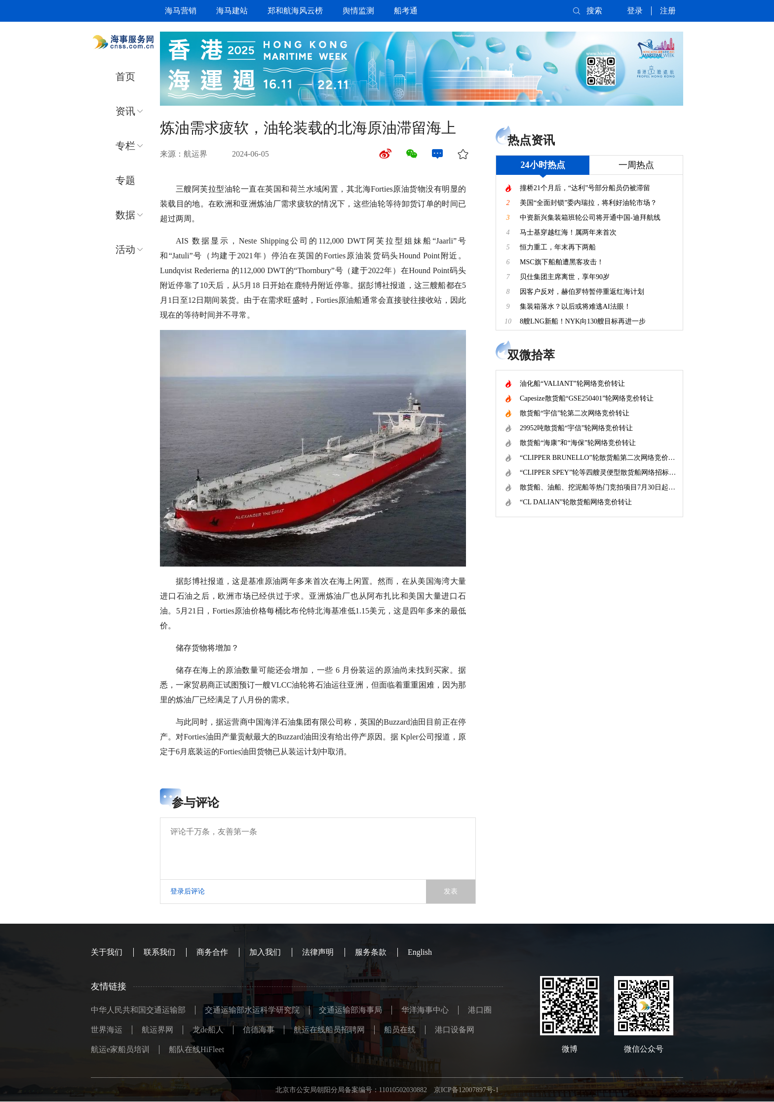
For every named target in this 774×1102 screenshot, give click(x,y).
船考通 (406, 10)
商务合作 (212, 952)
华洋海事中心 (425, 1010)
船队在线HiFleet (196, 1049)
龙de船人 (208, 1029)
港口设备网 (454, 1029)
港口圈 (480, 1010)
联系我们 (159, 952)
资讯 (125, 111)
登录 (635, 10)
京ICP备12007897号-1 (466, 1090)
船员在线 (400, 1029)
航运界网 (157, 1029)
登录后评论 (187, 891)
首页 (125, 76)
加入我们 (265, 952)
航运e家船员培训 (120, 1049)
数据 (125, 214)
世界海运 (106, 1029)
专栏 (125, 145)
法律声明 (318, 952)
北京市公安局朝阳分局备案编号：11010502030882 (351, 1090)
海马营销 (180, 10)
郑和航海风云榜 (295, 10)
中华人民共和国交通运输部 (138, 1010)
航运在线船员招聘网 (329, 1029)
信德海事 (258, 1029)
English (420, 952)
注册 (668, 10)
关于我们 (106, 952)
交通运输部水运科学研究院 (252, 1010)
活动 (125, 249)
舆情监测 (358, 10)
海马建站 (232, 10)
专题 (125, 180)
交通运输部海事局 (350, 1010)
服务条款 (371, 952)
